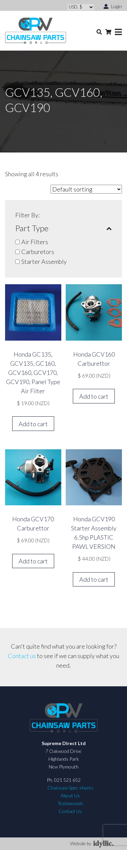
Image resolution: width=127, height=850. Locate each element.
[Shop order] (86, 189)
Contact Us (70, 811)
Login (113, 6)
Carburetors (37, 251)
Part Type (63, 228)
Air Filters (34, 242)
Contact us (22, 655)
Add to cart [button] (33, 424)
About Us (70, 795)
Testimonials (70, 803)
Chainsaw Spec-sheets (70, 788)
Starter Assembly (44, 261)
